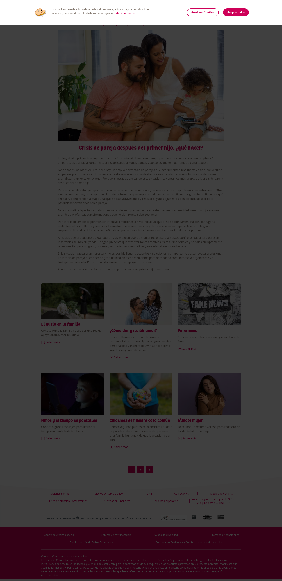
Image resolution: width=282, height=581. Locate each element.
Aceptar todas (236, 12)
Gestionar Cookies (202, 12)
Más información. (126, 13)
